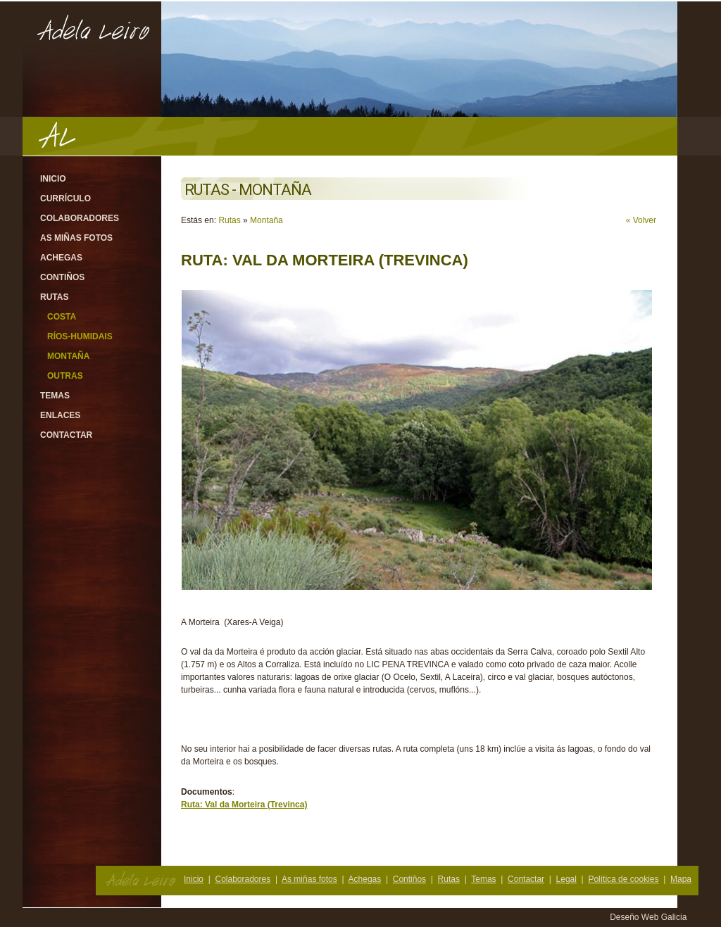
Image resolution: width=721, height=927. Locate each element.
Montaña (68, 356)
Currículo (65, 198)
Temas (55, 396)
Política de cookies (623, 879)
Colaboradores (79, 218)
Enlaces (60, 415)
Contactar (66, 435)
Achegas (61, 258)
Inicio (53, 179)
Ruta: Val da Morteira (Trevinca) (244, 804)
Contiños (62, 277)
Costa (61, 317)
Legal (566, 879)
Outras (65, 376)
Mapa (680, 879)
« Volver (641, 220)
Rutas (54, 297)
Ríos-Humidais (80, 336)
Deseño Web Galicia (649, 917)
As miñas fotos (76, 238)
